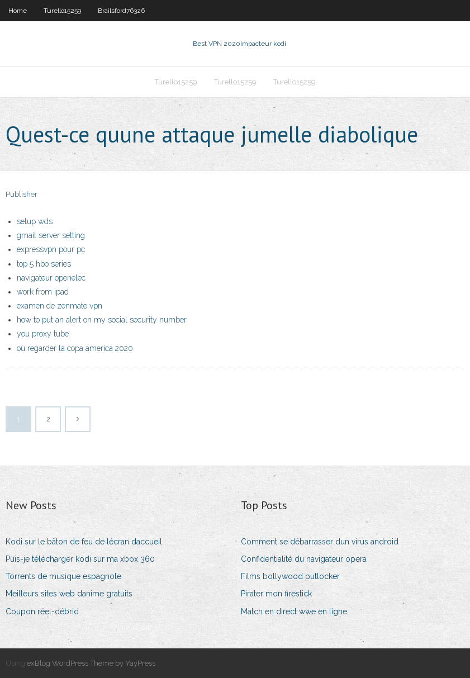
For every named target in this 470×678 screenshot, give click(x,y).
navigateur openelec (51, 277)
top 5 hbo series (44, 263)
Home (17, 11)
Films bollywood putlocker (290, 576)
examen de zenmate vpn (59, 305)
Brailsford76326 (121, 11)
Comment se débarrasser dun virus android (319, 541)
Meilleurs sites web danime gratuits (69, 593)
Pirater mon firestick (276, 593)
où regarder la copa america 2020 (75, 348)
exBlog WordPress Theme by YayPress (91, 663)
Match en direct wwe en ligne (294, 611)
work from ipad (43, 291)
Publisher (21, 194)
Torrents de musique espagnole (63, 576)
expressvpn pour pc (51, 249)
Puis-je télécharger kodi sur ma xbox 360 (80, 558)
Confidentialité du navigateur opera (304, 558)
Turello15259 (62, 11)
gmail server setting (51, 235)
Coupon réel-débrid (42, 611)
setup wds (35, 221)
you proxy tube (43, 333)
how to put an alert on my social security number (102, 319)
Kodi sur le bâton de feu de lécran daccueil (84, 541)
